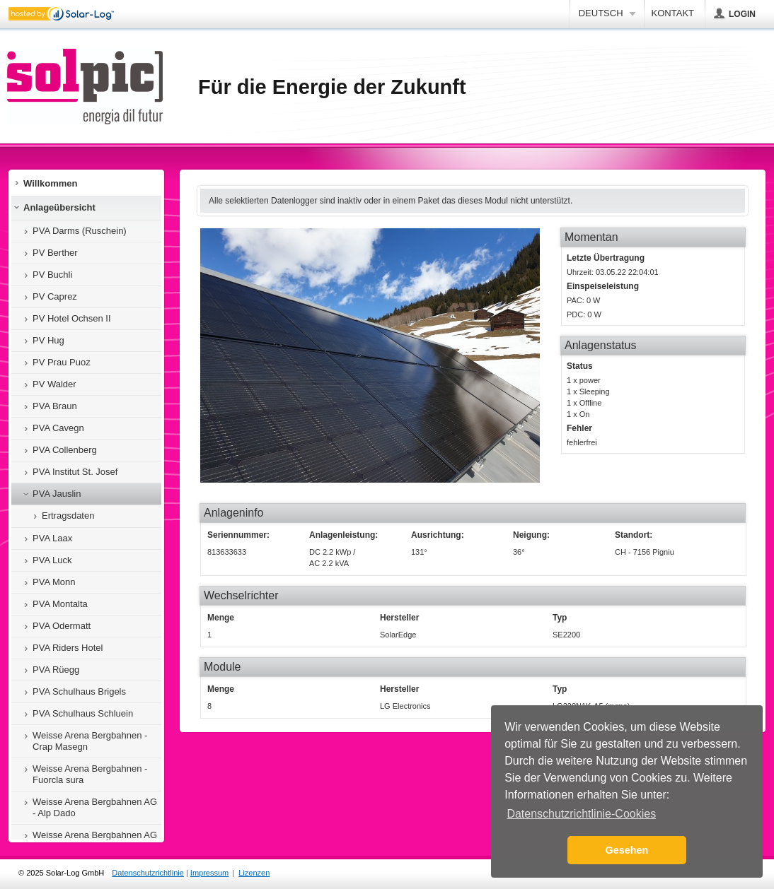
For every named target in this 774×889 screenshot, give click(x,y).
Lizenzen (254, 873)
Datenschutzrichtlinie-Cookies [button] (581, 814)
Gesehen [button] (627, 850)
